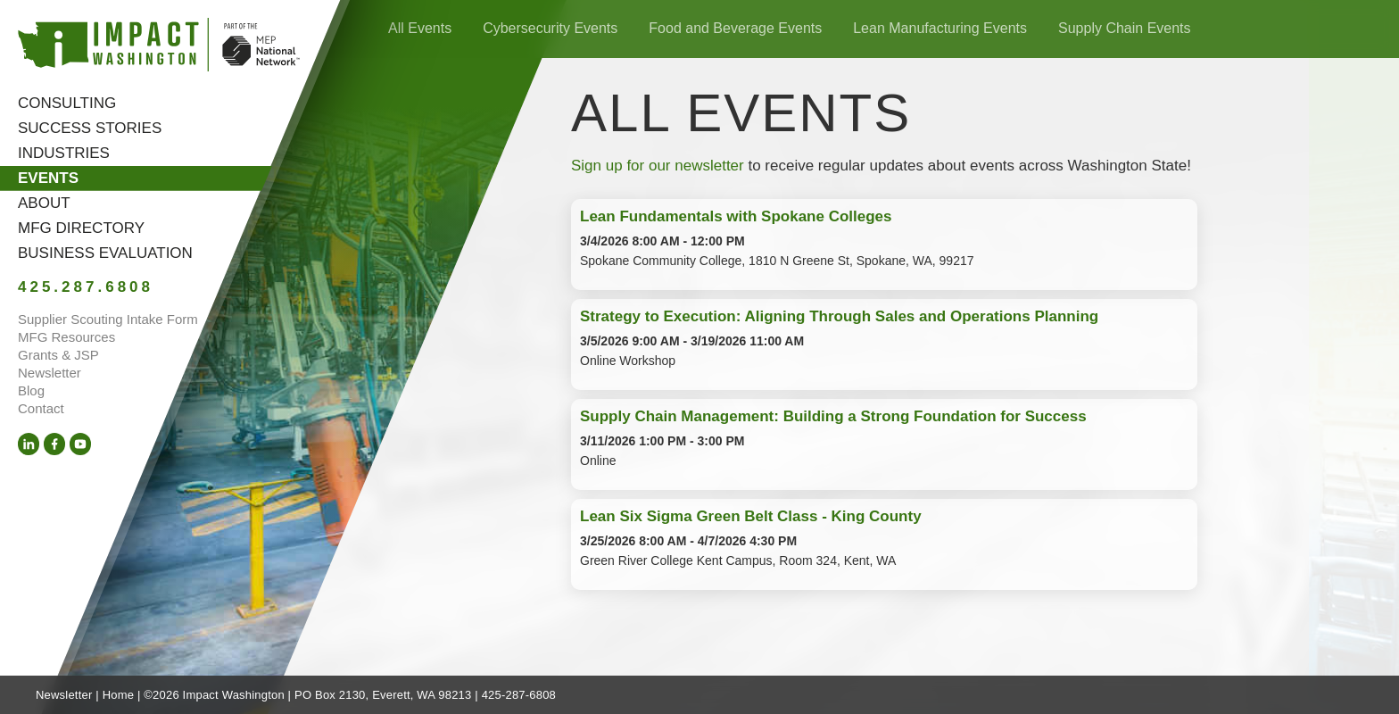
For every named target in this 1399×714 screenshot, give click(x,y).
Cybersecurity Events (550, 28)
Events (48, 178)
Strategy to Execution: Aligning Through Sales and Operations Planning (839, 316)
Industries (64, 153)
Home (118, 695)
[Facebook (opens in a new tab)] (54, 444)
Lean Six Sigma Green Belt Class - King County (751, 516)
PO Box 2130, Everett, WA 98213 (382, 695)
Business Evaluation (105, 253)
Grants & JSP (58, 354)
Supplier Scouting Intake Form (108, 319)
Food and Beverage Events (735, 28)
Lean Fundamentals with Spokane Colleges (736, 216)
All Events (419, 28)
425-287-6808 (519, 695)
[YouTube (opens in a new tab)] (80, 444)
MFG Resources (66, 337)
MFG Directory (81, 228)
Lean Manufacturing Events (940, 28)
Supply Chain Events (1124, 28)
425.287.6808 (85, 287)
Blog (31, 390)
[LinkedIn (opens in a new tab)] (28, 444)
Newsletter (49, 372)
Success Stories (89, 128)
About (44, 203)
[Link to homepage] (159, 48)
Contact (41, 408)
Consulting (67, 103)
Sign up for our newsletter (657, 165)
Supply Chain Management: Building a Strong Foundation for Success (833, 416)
